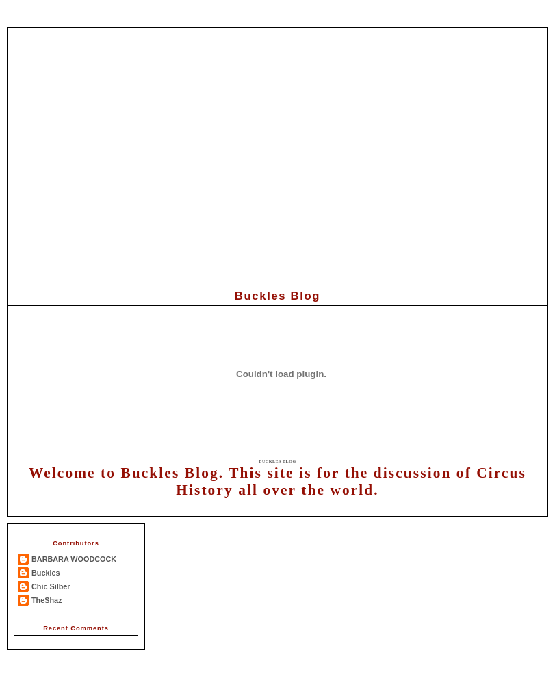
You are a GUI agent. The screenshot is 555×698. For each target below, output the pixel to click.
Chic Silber (50, 586)
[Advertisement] (274, 156)
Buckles (45, 573)
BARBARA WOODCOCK (73, 559)
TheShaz (46, 600)
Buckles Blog (277, 461)
